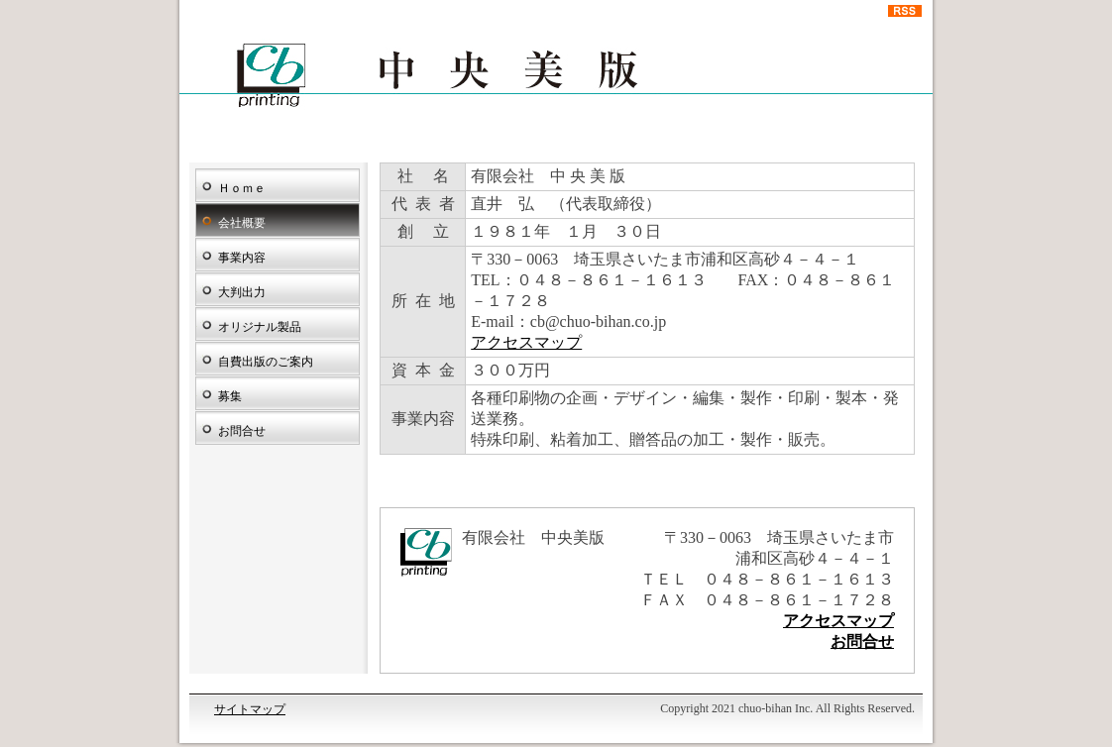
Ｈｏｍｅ (242, 188)
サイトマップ (249, 709)
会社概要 (242, 223)
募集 (230, 396)
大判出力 (242, 292)
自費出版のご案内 (265, 362)
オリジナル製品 (259, 327)
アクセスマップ (526, 342)
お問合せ (242, 431)
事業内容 (242, 258)
